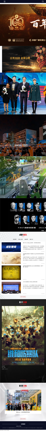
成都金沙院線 (18, 426)
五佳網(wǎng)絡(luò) (39, 427)
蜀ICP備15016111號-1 (27, 427)
